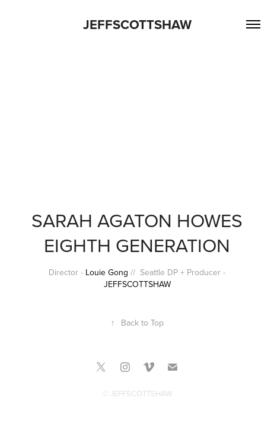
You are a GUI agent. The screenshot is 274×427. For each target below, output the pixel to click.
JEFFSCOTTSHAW (137, 24)
